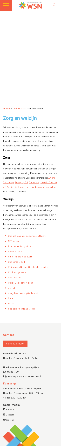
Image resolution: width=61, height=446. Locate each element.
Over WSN (18, 108)
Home (6, 108)
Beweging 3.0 (21, 182)
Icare (10, 298)
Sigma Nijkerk (15, 251)
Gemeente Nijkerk (16, 261)
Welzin (11, 303)
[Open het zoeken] (54, 5)
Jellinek (11, 288)
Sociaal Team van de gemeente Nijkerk (27, 235)
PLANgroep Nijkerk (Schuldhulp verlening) (28, 267)
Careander (34, 182)
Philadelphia (36, 186)
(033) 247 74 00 (19, 353)
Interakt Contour (49, 182)
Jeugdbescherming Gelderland (23, 293)
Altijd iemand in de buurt (20, 256)
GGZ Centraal (14, 277)
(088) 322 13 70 (11, 371)
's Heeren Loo (49, 186)
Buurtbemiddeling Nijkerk (20, 246)
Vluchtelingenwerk (17, 272)
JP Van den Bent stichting (15, 186)
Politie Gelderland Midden (20, 282)
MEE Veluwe (13, 241)
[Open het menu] (7, 6)
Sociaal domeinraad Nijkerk (21, 308)
